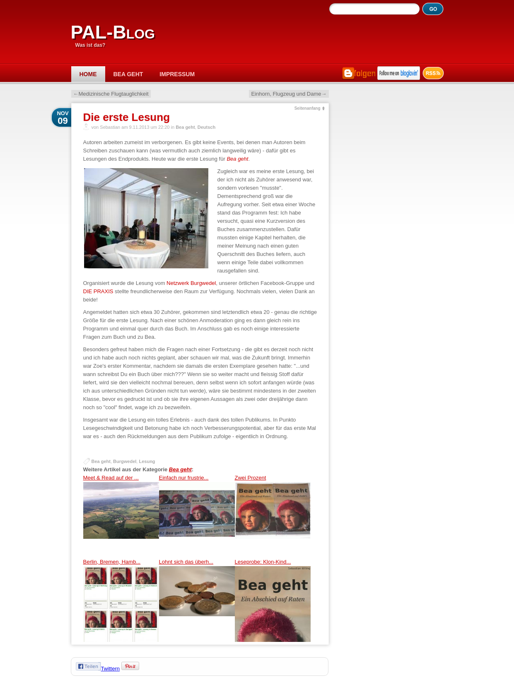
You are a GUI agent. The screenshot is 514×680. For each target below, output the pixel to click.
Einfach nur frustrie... (197, 516)
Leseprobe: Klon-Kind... (273, 600)
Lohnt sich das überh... (197, 600)
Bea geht (128, 74)
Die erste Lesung (126, 117)
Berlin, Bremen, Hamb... (121, 600)
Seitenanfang (307, 108)
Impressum (177, 74)
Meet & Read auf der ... (121, 516)
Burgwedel (124, 461)
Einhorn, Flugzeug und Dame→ (288, 94)
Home (88, 74)
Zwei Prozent (273, 516)
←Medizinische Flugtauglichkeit (111, 94)
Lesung (147, 461)
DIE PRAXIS (99, 291)
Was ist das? (90, 45)
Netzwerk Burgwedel (191, 283)
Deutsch (206, 127)
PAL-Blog (113, 32)
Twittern (110, 669)
